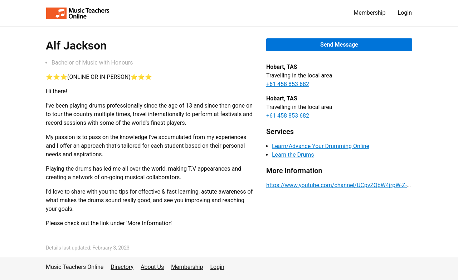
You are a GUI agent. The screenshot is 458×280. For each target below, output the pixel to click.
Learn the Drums (293, 154)
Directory (122, 267)
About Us (152, 267)
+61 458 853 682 (287, 84)
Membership (369, 12)
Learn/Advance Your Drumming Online (320, 146)
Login (405, 12)
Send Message (339, 44)
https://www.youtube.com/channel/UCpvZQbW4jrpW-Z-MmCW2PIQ (352, 185)
